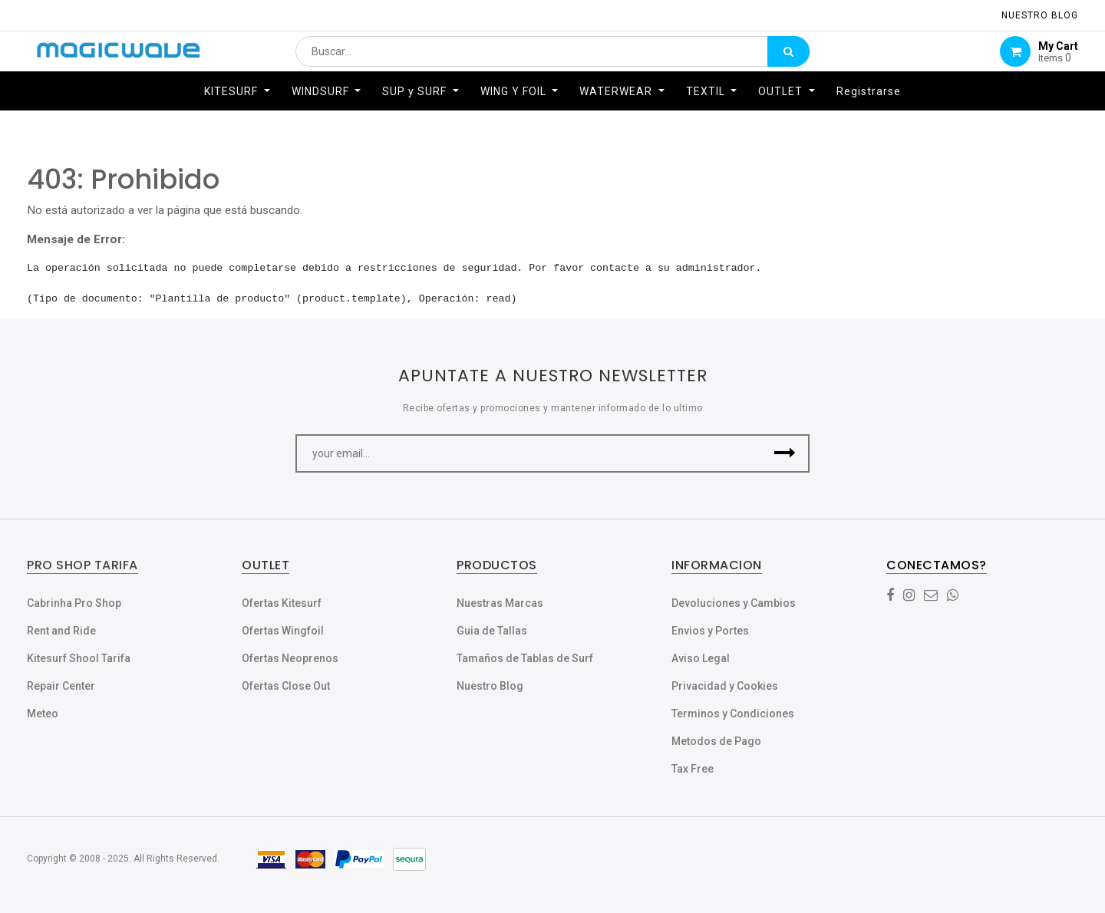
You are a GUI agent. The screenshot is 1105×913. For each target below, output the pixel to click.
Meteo (42, 713)
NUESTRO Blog (1039, 15)
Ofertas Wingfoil (283, 631)
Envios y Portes (710, 631)
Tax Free (692, 769)
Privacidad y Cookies (724, 686)
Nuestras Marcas (500, 603)
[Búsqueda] (788, 59)
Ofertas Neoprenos (290, 658)
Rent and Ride (61, 631)
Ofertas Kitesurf (282, 603)
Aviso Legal (700, 658)
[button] (785, 453)
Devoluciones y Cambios (733, 603)
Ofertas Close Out (286, 686)
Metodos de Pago (716, 741)
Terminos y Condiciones (732, 713)
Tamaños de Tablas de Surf (525, 658)
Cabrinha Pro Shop (74, 603)
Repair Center (61, 686)
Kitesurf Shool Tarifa (78, 658)
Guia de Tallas (492, 631)
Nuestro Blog (490, 686)
